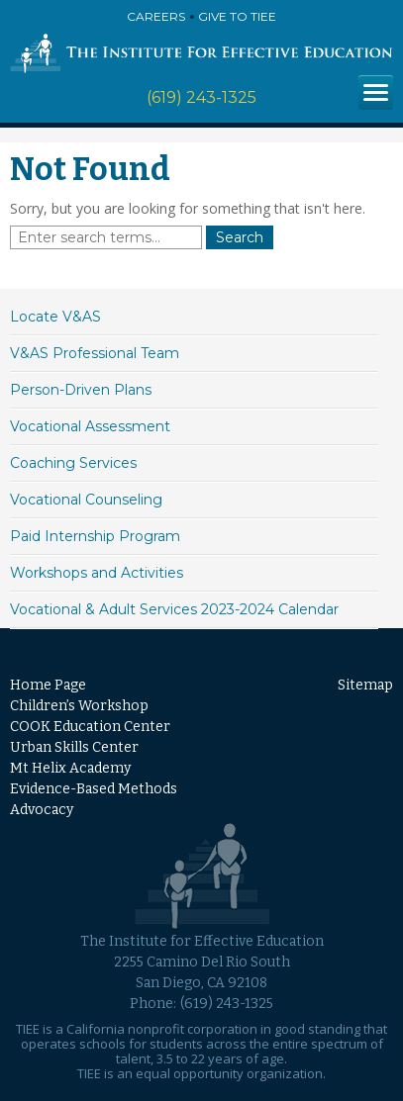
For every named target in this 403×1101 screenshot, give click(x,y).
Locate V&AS (55, 316)
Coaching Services (73, 463)
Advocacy (41, 809)
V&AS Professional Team (94, 353)
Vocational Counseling (86, 499)
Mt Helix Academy (70, 768)
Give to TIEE (237, 16)
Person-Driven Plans (80, 390)
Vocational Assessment (90, 426)
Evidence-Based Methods (93, 788)
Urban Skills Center (74, 747)
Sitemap (365, 685)
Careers (156, 16)
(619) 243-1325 (201, 97)
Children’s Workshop (79, 705)
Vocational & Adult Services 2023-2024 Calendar (174, 609)
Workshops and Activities (96, 573)
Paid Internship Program (95, 536)
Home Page (48, 685)
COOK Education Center (90, 726)
